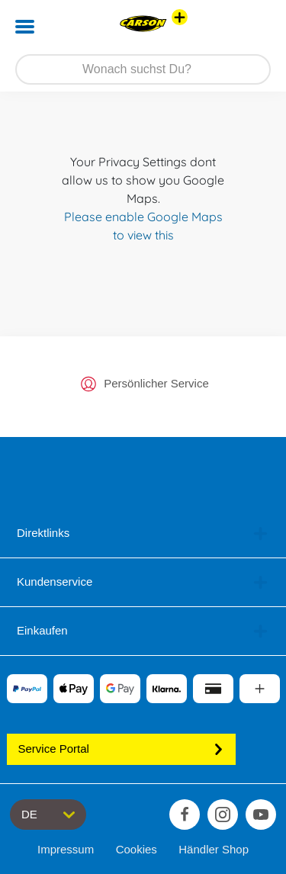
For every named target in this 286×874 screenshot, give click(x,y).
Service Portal (121, 748)
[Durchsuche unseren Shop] (143, 69)
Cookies (136, 849)
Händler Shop (213, 849)
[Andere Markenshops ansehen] (180, 17)
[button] (252, 27)
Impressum (65, 849)
